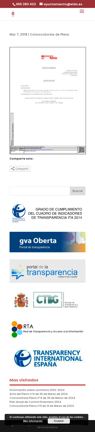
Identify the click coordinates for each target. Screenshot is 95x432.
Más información (32, 421)
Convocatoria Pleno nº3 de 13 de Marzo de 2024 (42, 406)
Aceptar (59, 421)
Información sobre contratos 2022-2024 (37, 390)
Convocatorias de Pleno (49, 34)
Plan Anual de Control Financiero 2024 (35, 402)
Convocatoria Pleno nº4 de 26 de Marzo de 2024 (42, 398)
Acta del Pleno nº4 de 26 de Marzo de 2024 (39, 394)
